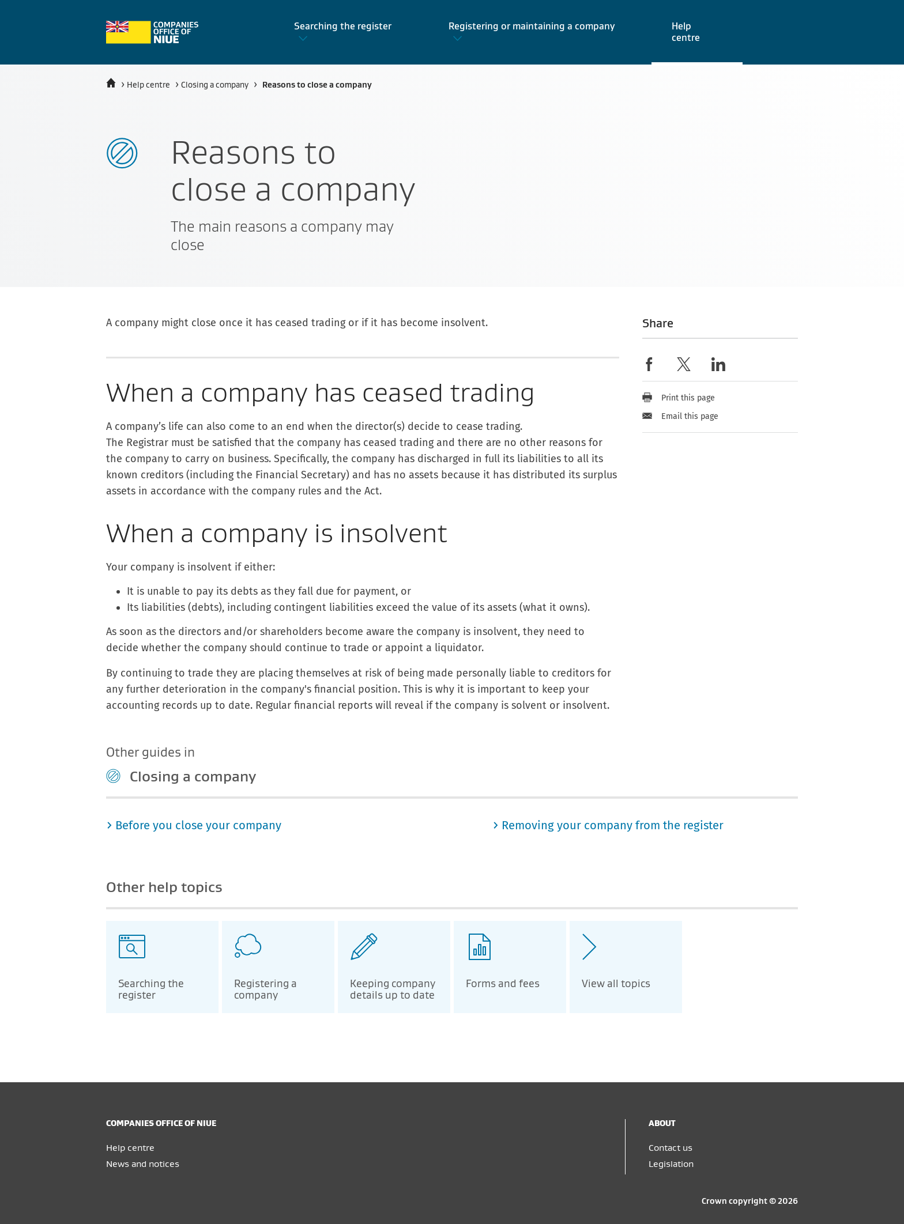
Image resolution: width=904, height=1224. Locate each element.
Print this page (678, 398)
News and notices (142, 1164)
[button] (350, 32)
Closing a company (214, 85)
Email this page (680, 416)
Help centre (148, 85)
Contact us (670, 1148)
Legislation (671, 1164)
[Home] (111, 83)
